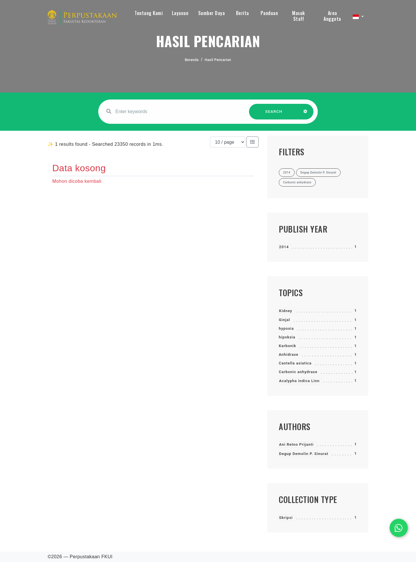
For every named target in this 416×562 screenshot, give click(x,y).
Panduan (269, 13)
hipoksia (287, 337)
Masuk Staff (298, 16)
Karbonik (287, 346)
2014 (284, 247)
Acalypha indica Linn (299, 381)
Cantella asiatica (295, 363)
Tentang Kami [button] (149, 13)
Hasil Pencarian (218, 60)
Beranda (192, 60)
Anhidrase (288, 354)
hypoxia (286, 328)
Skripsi (286, 517)
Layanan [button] (180, 13)
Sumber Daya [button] (211, 13)
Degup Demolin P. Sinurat (303, 454)
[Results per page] (227, 142)
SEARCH (273, 114)
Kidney (285, 311)
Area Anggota (332, 16)
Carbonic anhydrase (298, 372)
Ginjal (284, 320)
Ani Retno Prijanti (296, 444)
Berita (242, 13)
